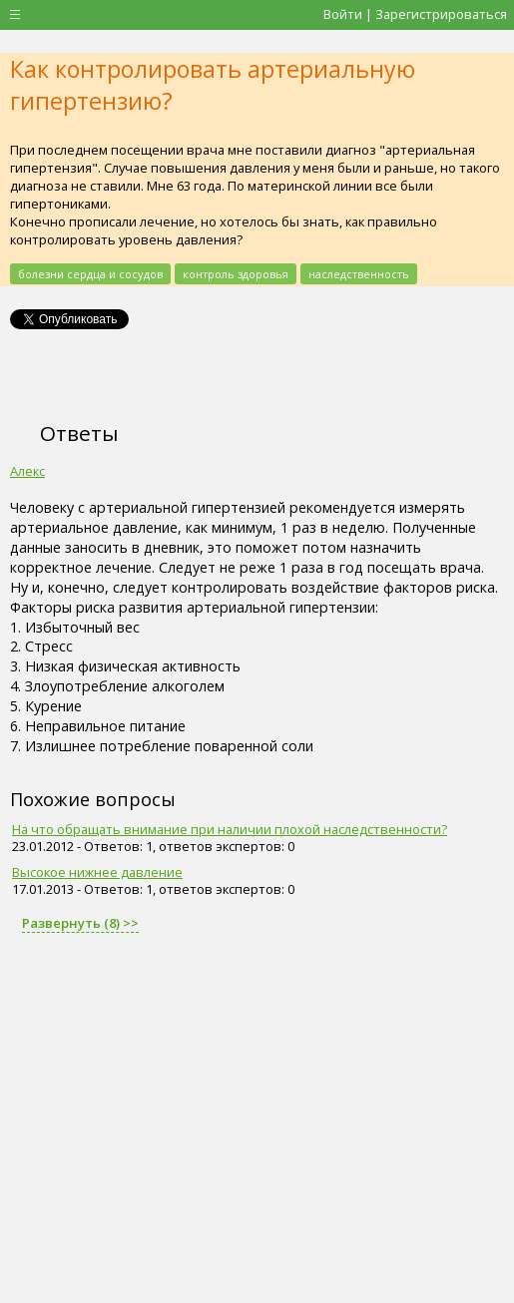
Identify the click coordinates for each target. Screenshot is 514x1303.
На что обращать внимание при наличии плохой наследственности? (229, 829)
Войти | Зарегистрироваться (415, 14)
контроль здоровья (235, 273)
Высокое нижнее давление (97, 872)
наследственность (358, 273)
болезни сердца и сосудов (90, 273)
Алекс (27, 471)
